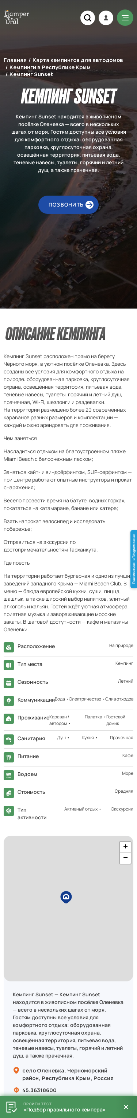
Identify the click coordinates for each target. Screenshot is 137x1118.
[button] (68, 900)
